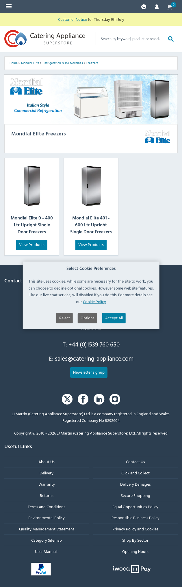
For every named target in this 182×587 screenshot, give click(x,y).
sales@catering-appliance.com (94, 358)
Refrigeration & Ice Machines (63, 63)
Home (14, 63)
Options (87, 343)
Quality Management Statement (46, 529)
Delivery (46, 473)
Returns (46, 495)
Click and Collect (135, 473)
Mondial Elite (30, 63)
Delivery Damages (135, 484)
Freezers (92, 63)
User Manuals (46, 551)
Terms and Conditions (46, 507)
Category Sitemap (46, 540)
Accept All (114, 343)
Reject (64, 343)
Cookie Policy (94, 327)
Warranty (46, 484)
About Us (46, 462)
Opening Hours (135, 551)
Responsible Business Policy (135, 518)
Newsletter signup (89, 372)
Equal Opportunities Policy (135, 507)
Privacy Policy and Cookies (135, 529)
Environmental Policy (46, 518)
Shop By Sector (135, 540)
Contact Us (135, 462)
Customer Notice (72, 19)
